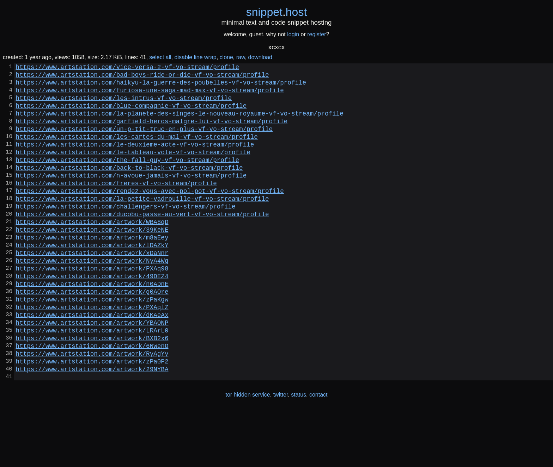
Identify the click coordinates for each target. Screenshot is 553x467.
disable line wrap (196, 57)
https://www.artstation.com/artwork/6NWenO (92, 397)
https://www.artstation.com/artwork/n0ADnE (92, 324)
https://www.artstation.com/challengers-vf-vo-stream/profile (126, 233)
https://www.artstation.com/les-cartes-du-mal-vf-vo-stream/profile (137, 150)
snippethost (276, 12)
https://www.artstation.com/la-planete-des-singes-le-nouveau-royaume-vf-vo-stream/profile (180, 123)
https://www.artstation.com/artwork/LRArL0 (92, 379)
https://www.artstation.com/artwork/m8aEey (92, 269)
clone (226, 57)
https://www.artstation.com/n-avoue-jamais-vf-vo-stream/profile (131, 196)
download (260, 57)
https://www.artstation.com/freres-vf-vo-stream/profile (116, 205)
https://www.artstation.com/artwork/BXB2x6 (92, 388)
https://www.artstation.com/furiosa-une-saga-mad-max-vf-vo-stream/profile (150, 95)
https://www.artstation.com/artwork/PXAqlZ (92, 352)
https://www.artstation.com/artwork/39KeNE (92, 260)
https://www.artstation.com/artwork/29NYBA (92, 425)
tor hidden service (247, 452)
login (293, 34)
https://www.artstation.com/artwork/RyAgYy (92, 407)
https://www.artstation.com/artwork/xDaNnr (92, 288)
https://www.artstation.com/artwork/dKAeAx (92, 361)
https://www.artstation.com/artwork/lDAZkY (92, 278)
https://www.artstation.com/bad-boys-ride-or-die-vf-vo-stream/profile (142, 77)
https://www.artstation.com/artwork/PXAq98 (92, 306)
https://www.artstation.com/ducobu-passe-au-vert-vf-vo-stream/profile (142, 242)
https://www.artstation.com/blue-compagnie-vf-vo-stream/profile (131, 114)
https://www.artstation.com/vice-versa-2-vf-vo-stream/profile (127, 68)
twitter (280, 452)
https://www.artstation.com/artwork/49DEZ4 (92, 315)
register (316, 34)
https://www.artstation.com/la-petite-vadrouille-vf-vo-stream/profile (142, 223)
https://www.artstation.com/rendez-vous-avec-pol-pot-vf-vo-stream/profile (150, 214)
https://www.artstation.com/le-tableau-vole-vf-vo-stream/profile (133, 168)
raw (240, 57)
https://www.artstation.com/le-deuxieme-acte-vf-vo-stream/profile (135, 159)
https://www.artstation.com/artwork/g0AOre (92, 333)
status (298, 452)
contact (318, 452)
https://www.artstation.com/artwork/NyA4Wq (92, 297)
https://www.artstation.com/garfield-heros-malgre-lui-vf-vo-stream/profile (152, 132)
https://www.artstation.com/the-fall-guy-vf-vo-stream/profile (127, 178)
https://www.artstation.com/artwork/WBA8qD (92, 251)
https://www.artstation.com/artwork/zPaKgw (92, 342)
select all (160, 57)
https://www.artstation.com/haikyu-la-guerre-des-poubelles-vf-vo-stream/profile (161, 86)
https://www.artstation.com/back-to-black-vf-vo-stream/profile (129, 187)
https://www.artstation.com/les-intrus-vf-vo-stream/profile (124, 104)
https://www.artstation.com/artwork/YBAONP (92, 370)
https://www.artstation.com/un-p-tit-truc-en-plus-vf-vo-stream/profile (144, 141)
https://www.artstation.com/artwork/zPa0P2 (92, 416)
